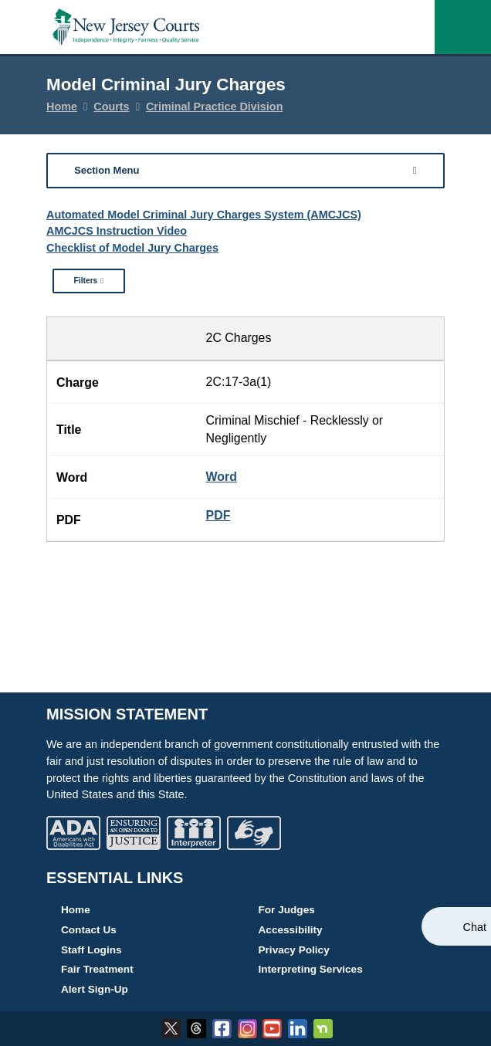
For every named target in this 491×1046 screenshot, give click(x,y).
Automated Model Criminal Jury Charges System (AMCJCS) (203, 214)
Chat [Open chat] (474, 927)
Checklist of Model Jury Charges (132, 248)
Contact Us (89, 930)
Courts (111, 106)
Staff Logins (91, 950)
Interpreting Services (311, 969)
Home (61, 106)
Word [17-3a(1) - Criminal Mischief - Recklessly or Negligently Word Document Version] (221, 476)
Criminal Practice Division (214, 106)
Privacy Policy (294, 950)
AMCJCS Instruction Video (116, 231)
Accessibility (291, 930)
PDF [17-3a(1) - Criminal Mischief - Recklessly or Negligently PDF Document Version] (218, 515)
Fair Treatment (97, 969)
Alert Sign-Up (94, 989)
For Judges (287, 910)
